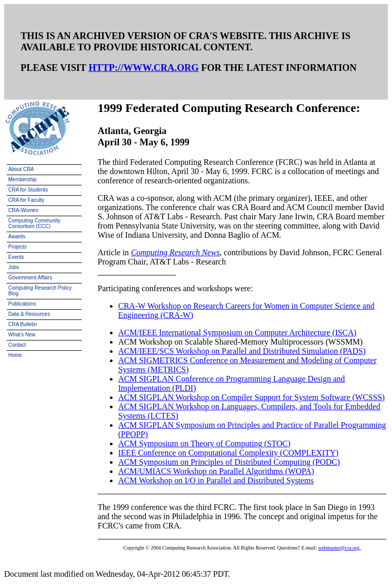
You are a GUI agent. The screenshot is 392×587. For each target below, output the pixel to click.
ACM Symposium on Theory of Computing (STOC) (204, 443)
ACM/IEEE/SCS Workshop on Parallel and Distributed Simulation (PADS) (242, 351)
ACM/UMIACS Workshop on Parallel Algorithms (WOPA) (216, 471)
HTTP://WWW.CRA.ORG (143, 67)
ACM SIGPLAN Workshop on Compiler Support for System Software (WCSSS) (251, 397)
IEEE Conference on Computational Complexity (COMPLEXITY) (228, 452)
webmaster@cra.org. (339, 548)
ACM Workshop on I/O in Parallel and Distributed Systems (216, 480)
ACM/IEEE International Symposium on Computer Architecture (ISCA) (237, 332)
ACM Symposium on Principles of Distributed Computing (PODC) (229, 462)
